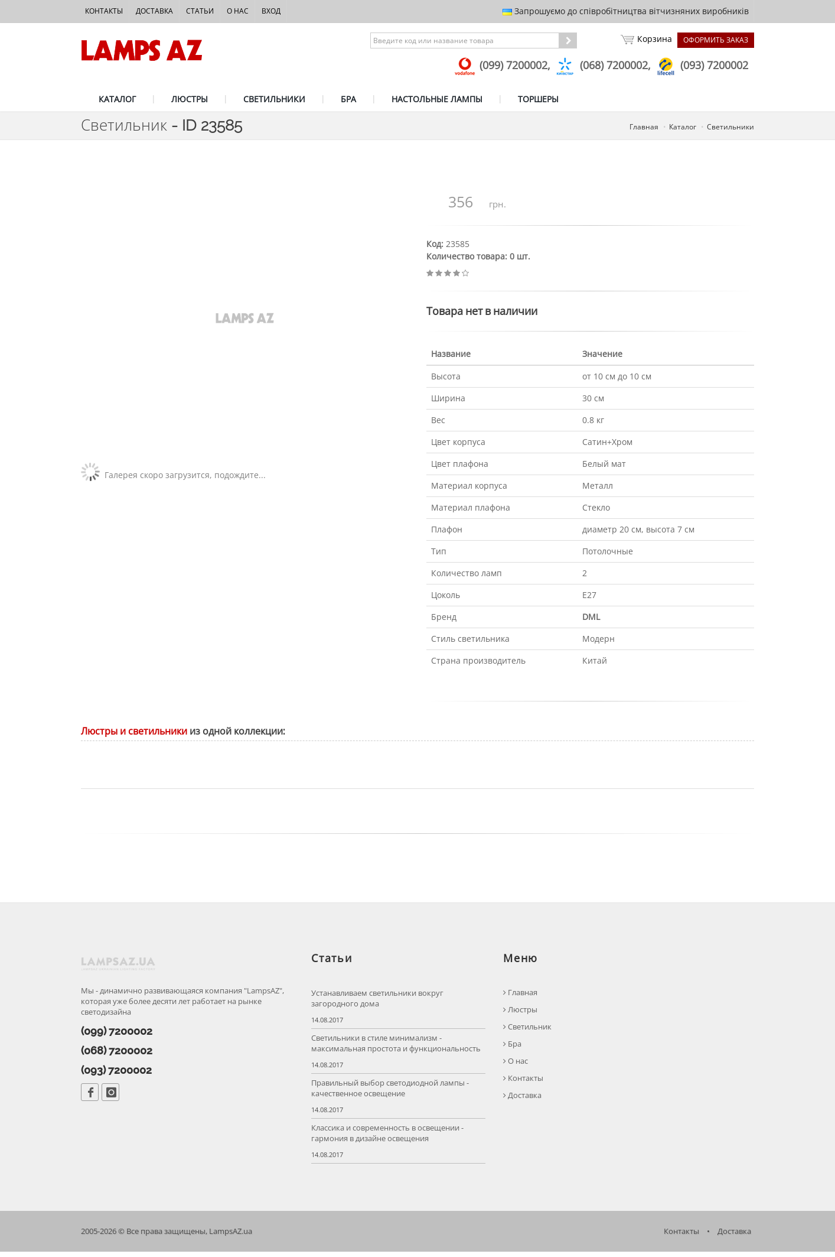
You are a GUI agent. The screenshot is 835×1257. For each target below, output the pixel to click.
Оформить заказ (715, 40)
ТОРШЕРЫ (538, 99)
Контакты (104, 11)
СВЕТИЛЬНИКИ (274, 99)
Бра (512, 1049)
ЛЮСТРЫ (189, 99)
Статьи (200, 11)
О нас (238, 11)
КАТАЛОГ (117, 99)
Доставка (154, 11)
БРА (348, 99)
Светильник (527, 1032)
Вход (271, 11)
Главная (520, 997)
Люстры (520, 1014)
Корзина (645, 40)
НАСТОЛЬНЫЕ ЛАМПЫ (437, 99)
